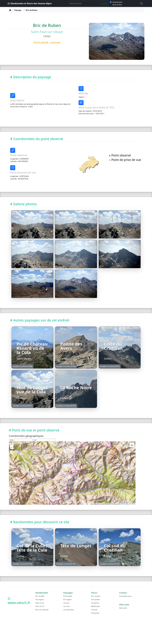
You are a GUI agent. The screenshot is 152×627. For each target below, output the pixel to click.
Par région (39, 599)
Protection (95, 613)
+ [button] (11, 444)
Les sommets (68, 610)
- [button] (11, 447)
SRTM (111, 504)
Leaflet (91, 504)
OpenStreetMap (105, 504)
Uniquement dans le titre (117, 3)
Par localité (39, 596)
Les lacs (66, 603)
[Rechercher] (84, 3)
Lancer (104, 3)
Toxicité (94, 610)
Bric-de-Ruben (31, 10)
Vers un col (39, 606)
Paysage (17, 10)
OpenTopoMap (124, 504)
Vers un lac (39, 603)
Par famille (95, 599)
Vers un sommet (41, 610)
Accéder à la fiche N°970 (109, 366)
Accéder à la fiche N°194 (66, 564)
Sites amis (123, 608)
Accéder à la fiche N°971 (22, 406)
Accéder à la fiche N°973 (66, 406)
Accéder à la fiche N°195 (109, 564)
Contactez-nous (125, 596)
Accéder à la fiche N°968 (22, 366)
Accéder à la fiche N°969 (66, 366)
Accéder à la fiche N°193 (22, 564)
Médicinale (95, 606)
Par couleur (95, 596)
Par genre (95, 603)
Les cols (66, 606)
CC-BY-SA (132, 504)
